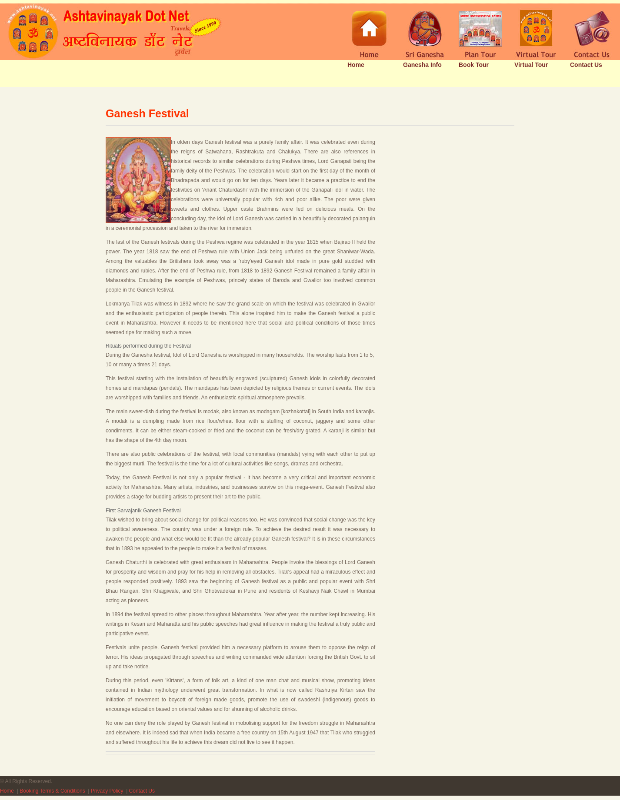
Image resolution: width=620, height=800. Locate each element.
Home (7, 791)
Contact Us (142, 791)
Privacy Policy (107, 791)
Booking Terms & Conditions (52, 791)
